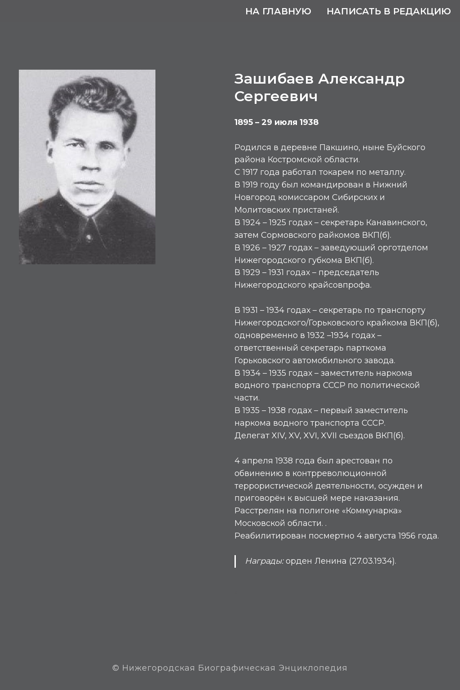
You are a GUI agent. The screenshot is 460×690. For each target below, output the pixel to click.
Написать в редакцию (389, 11)
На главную (278, 11)
